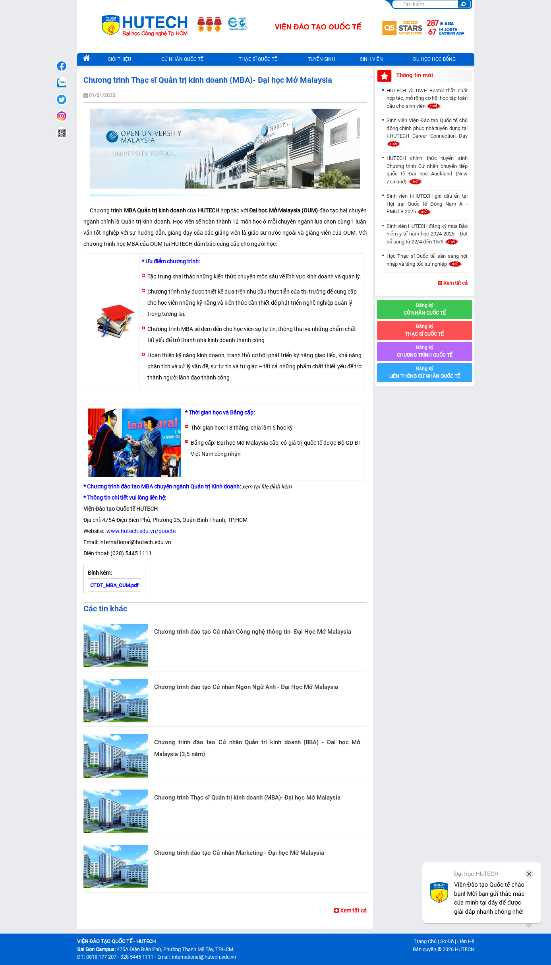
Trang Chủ (425, 941)
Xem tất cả (350, 910)
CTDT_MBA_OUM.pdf (114, 585)
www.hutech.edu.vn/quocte (140, 531)
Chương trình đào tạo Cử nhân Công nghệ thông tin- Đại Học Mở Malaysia (252, 631)
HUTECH (464, 949)
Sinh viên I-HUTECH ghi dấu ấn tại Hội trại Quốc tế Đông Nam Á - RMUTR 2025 (427, 203)
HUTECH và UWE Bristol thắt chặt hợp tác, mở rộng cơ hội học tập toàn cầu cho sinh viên (427, 98)
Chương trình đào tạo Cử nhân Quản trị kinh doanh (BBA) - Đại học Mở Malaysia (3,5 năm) (257, 748)
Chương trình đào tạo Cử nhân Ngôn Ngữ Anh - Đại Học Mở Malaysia (246, 687)
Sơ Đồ (447, 941)
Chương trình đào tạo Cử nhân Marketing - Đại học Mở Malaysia (239, 852)
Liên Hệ (465, 941)
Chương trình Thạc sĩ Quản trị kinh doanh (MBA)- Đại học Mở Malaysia (247, 797)
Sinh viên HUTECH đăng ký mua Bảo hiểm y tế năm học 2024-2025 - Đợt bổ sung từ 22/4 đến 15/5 (427, 234)
